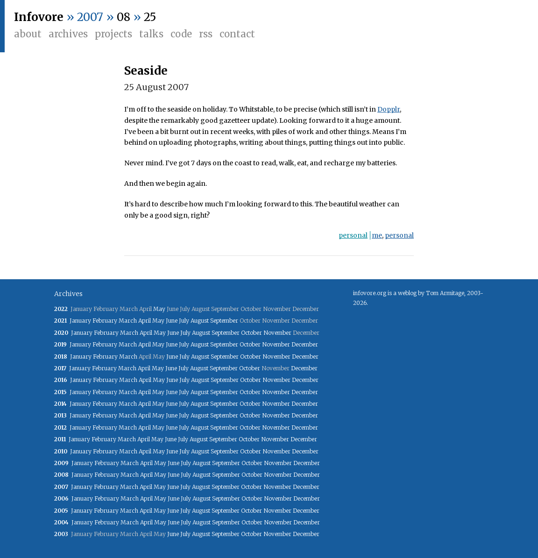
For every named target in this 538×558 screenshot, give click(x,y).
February (104, 320)
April (144, 320)
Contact (237, 34)
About (28, 34)
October (251, 332)
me (377, 235)
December (304, 344)
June (171, 320)
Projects (113, 34)
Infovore (39, 17)
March (128, 320)
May (159, 308)
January (80, 320)
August (200, 320)
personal (353, 235)
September (224, 320)
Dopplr (388, 109)
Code (181, 34)
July (184, 320)
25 (150, 17)
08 (123, 17)
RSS (205, 34)
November (277, 332)
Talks (151, 34)
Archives (68, 34)
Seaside (146, 71)
